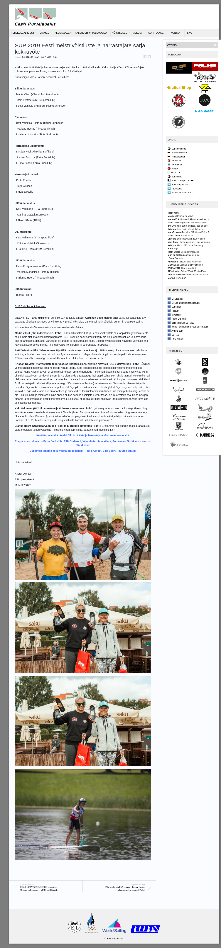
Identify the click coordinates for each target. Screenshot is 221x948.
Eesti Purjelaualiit (178, 184)
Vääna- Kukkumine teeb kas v (194, 219)
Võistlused (119, 32)
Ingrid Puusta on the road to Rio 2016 (188, 326)
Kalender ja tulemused (91, 32)
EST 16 (173, 334)
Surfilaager (156, 32)
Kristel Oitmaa (30, 57)
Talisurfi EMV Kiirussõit (189, 261)
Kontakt (176, 32)
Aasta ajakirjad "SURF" (181, 180)
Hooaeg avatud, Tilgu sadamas (194, 242)
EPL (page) (175, 298)
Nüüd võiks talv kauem (193, 229)
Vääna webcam (177, 152)
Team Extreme (177, 318)
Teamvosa (175, 188)
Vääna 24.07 (186, 235)
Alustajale (62, 32)
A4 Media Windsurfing (180, 192)
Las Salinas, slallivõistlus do (189, 265)
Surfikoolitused (177, 148)
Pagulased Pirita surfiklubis (193, 222)
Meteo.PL (174, 172)
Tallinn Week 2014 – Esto (193, 271)
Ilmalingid (174, 160)
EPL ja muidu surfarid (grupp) (184, 302)
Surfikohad (175, 176)
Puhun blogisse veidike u (195, 274)
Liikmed (44, 32)
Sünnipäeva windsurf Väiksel (191, 239)
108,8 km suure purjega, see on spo (189, 226)
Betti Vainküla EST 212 (181, 322)
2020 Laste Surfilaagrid (193, 245)
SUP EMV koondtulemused (30, 306)
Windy (173, 168)
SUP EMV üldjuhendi (38, 317)
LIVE (189, 32)
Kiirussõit (174, 314)
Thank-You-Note (189, 268)
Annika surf (175, 330)
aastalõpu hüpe (192, 255)
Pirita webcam (176, 156)
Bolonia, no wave (184, 216)
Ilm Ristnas (175, 164)
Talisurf (173, 310)
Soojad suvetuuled (190, 252)
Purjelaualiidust (22, 32)
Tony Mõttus (175, 338)
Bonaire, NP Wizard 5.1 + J (195, 232)
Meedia (137, 32)
